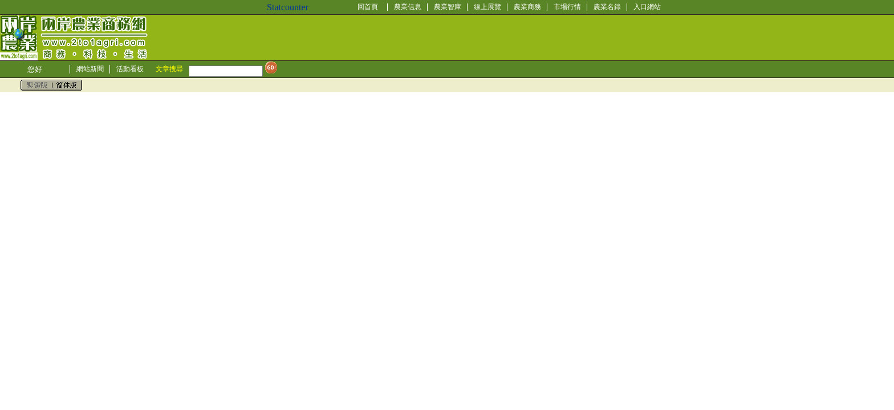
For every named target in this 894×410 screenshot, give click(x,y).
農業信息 (407, 7)
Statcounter (287, 7)
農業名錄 (607, 7)
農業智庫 (447, 7)
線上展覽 (487, 7)
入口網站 (647, 7)
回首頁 (367, 7)
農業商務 (527, 7)
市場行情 (567, 7)
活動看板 (130, 69)
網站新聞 (90, 69)
